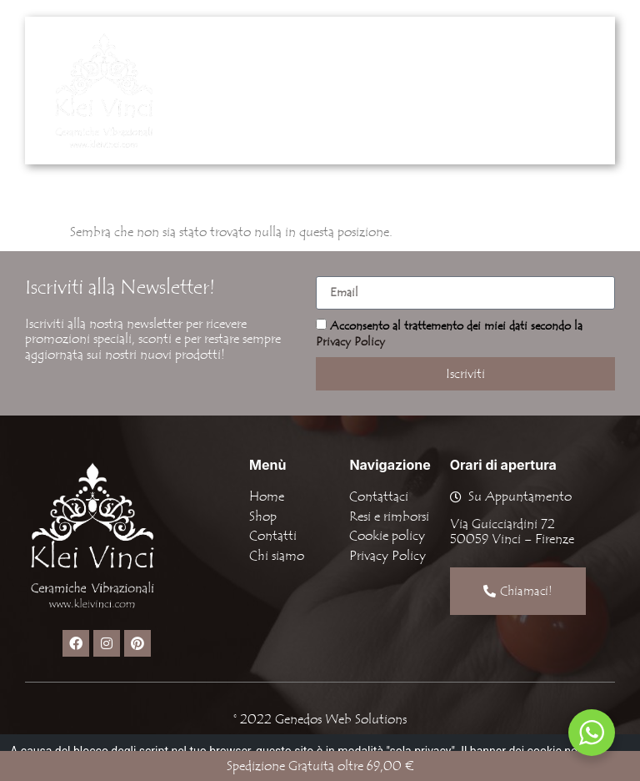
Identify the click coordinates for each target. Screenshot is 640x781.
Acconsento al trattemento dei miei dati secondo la (449, 334)
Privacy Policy (350, 342)
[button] (486, 90)
